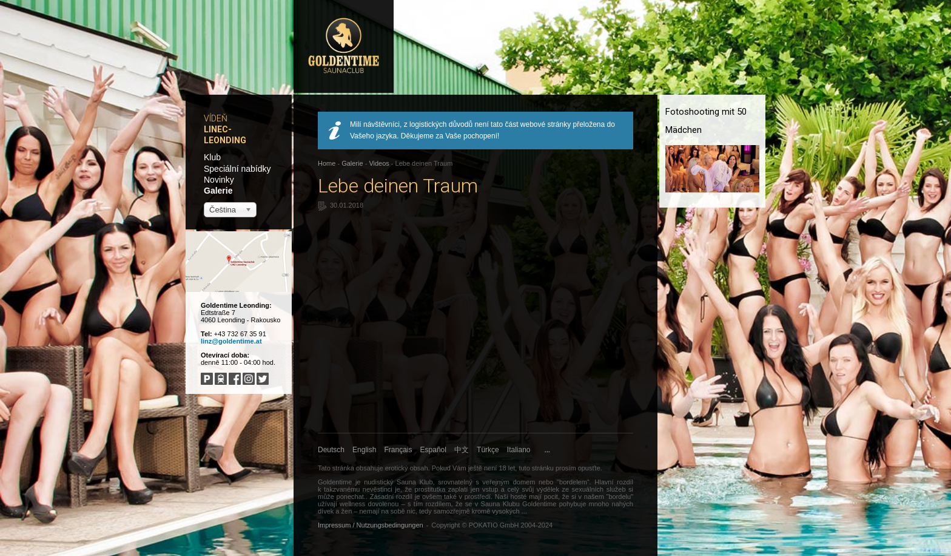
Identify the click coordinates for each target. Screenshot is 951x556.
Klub (212, 157)
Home (326, 163)
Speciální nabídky (237, 169)
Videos (379, 163)
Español (433, 450)
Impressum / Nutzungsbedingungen (370, 525)
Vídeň (215, 118)
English (364, 450)
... (547, 449)
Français (398, 450)
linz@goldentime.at (231, 341)
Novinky (219, 180)
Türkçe (488, 450)
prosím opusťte (578, 468)
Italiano (519, 450)
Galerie (218, 190)
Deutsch (331, 450)
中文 (461, 450)
